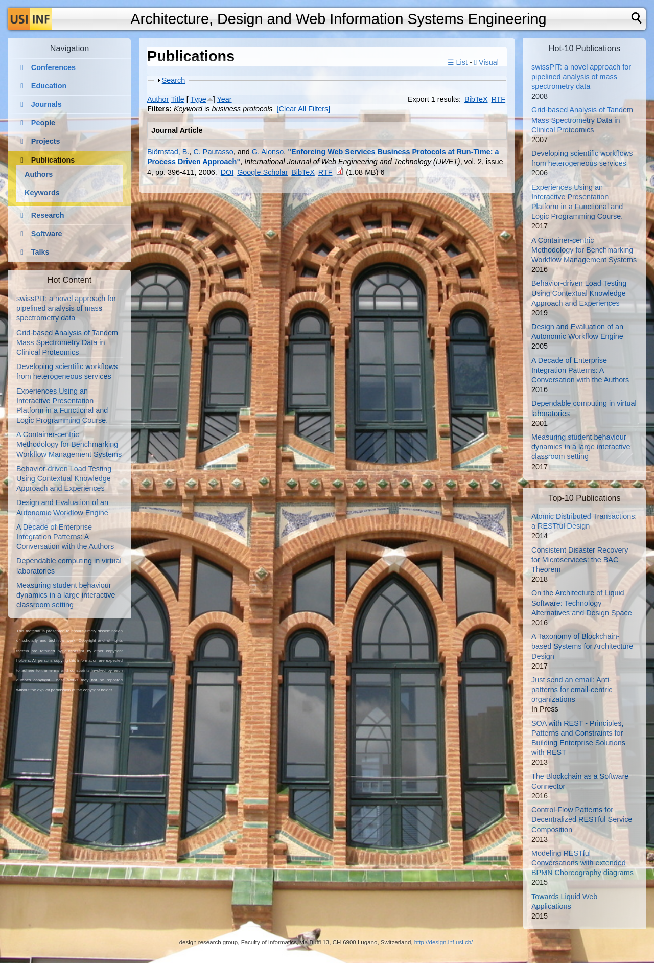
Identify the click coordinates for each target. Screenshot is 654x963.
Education (49, 85)
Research (47, 215)
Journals (46, 104)
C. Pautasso (213, 152)
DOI (227, 172)
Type (198, 99)
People (43, 122)
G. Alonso (268, 152)
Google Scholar (262, 172)
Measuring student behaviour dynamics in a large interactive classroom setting (65, 595)
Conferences (53, 67)
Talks (40, 252)
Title (177, 99)
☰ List (458, 62)
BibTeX (476, 99)
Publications (53, 160)
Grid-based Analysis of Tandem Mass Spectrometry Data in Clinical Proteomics (67, 342)
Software (46, 233)
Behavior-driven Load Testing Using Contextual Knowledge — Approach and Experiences (68, 478)
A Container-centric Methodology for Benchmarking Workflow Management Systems (69, 444)
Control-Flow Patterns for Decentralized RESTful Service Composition (582, 819)
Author (158, 99)
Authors (39, 174)
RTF (498, 99)
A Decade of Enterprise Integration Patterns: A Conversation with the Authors (65, 537)
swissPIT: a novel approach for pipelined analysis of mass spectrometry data (66, 308)
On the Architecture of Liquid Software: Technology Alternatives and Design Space (581, 602)
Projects (45, 141)
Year (224, 99)
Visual (486, 62)
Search (173, 80)
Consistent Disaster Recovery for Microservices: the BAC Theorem (579, 560)
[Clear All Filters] (304, 109)
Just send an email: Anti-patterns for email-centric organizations (571, 689)
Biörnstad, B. (168, 152)
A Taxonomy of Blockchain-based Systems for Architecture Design (582, 646)
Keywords (42, 193)
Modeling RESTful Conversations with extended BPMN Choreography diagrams (582, 863)
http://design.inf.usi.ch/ (443, 942)
